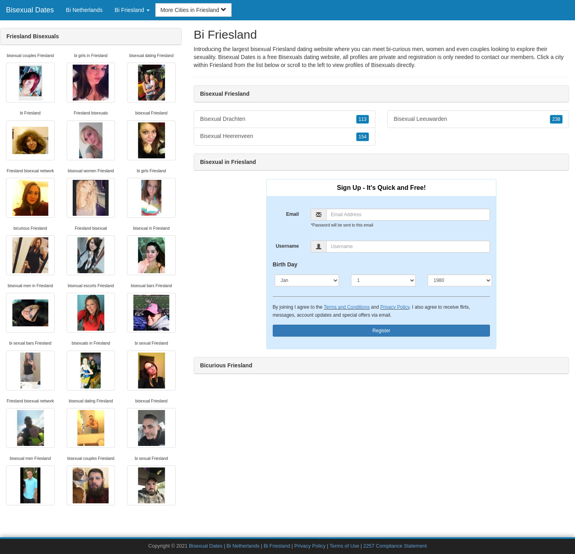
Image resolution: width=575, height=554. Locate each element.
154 (363, 137)
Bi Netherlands (84, 10)
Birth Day (285, 264)
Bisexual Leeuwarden (478, 119)
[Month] (307, 280)
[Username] (408, 246)
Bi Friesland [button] (132, 10)
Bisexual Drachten (284, 119)
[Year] (460, 280)
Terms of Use (344, 546)
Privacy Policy (394, 307)
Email (292, 214)
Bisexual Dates (30, 10)
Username (287, 246)
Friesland (221, 65)
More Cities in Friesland (193, 10)
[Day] (383, 280)
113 (363, 119)
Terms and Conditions (347, 307)
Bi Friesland (277, 546)
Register (382, 330)
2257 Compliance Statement (395, 546)
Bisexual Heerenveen (284, 136)
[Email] (408, 215)
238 (556, 119)
